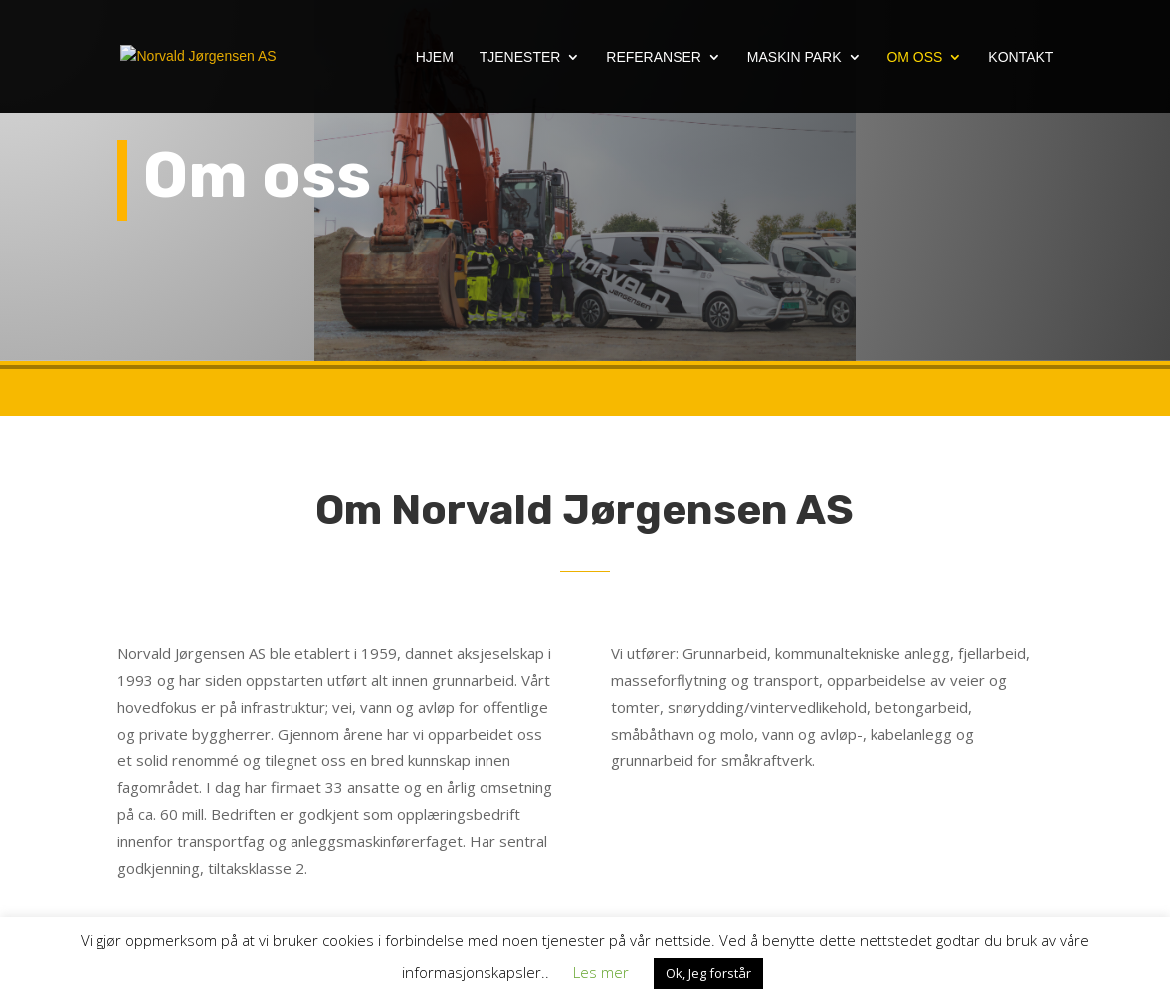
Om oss (914, 57)
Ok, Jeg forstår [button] (708, 973)
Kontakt (1020, 57)
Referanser (653, 57)
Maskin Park (794, 57)
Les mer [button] (601, 972)
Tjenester (520, 57)
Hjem (435, 57)
